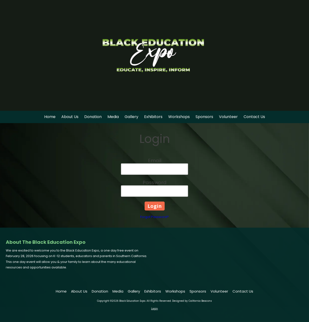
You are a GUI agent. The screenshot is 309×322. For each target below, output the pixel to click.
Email (154, 160)
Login (154, 308)
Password (155, 182)
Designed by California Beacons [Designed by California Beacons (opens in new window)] (192, 301)
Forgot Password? (154, 217)
